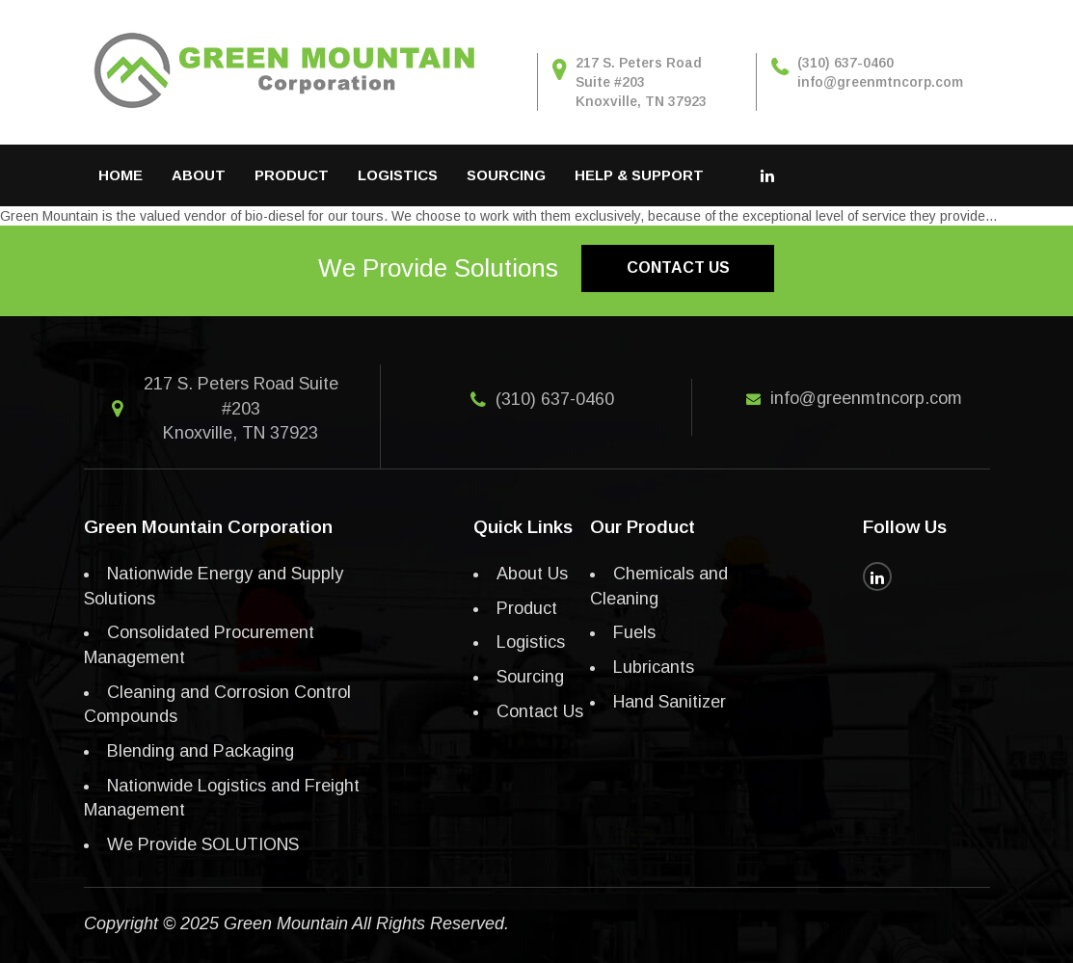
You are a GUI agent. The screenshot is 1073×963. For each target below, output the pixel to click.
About (199, 175)
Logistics (398, 175)
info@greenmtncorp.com (866, 398)
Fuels (634, 632)
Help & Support (639, 175)
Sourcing (506, 175)
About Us (532, 573)
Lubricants (653, 667)
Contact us (678, 267)
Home (120, 175)
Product (292, 175)
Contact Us (539, 711)
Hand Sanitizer (669, 701)
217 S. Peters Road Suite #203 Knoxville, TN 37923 (641, 82)
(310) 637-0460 (555, 399)
